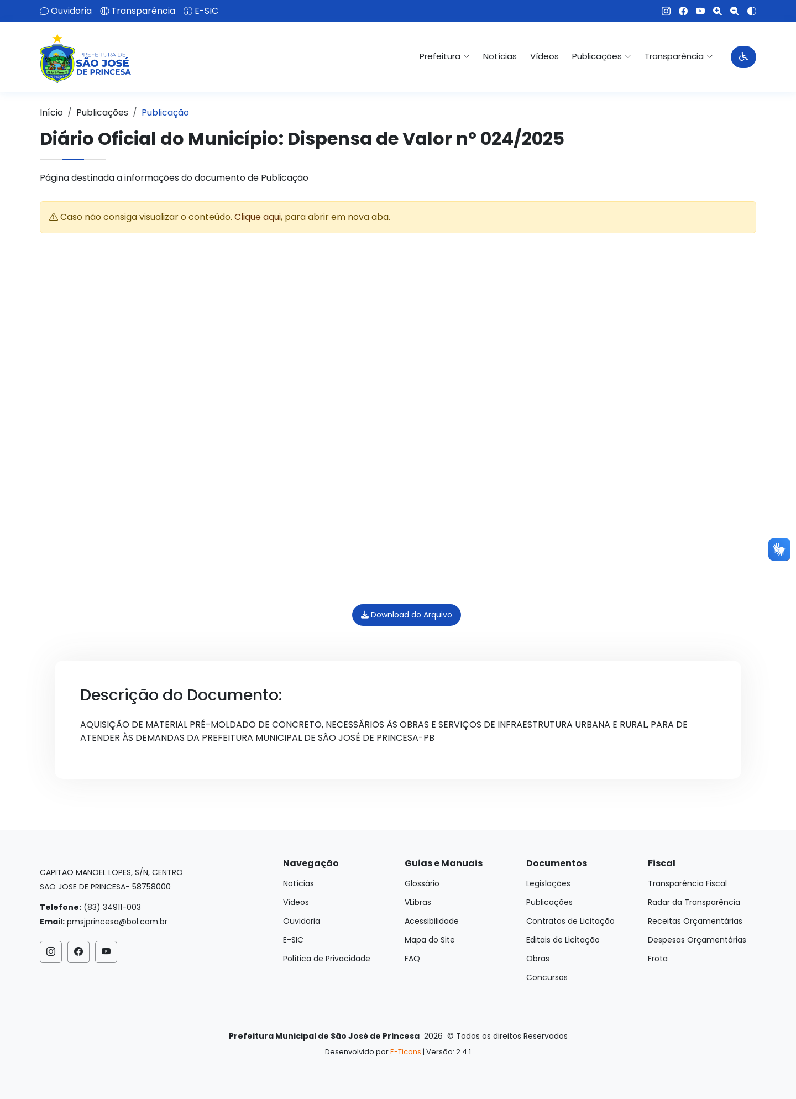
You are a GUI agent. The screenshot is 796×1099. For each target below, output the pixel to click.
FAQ (412, 958)
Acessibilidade (432, 921)
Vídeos (544, 56)
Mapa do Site (430, 940)
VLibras (418, 902)
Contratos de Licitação (570, 921)
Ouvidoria (71, 11)
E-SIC (206, 11)
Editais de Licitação (563, 940)
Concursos (547, 977)
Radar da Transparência (694, 902)
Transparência (143, 11)
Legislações (548, 883)
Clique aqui (257, 217)
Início (51, 112)
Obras (537, 958)
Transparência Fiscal (687, 883)
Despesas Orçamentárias (697, 940)
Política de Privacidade (326, 958)
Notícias (500, 56)
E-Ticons (405, 1051)
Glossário (422, 883)
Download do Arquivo (406, 614)
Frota (658, 958)
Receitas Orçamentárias (695, 921)
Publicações (102, 112)
